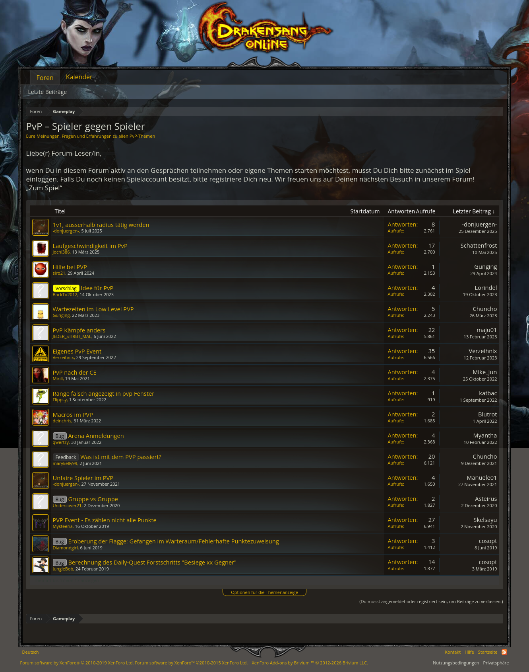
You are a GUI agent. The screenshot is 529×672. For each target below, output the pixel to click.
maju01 (487, 330)
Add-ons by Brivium (310, 663)
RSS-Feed (504, 652)
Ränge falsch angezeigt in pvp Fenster (104, 393)
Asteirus (486, 498)
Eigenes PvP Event (77, 351)
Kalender (79, 76)
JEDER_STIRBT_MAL (72, 336)
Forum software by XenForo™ (191, 663)
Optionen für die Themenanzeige (264, 592)
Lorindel (486, 287)
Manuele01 (482, 477)
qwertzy (61, 442)
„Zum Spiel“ (44, 187)
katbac (488, 393)
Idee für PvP (97, 288)
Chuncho (485, 309)
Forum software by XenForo (77, 663)
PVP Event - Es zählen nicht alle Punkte (105, 520)
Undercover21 (67, 505)
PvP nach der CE (75, 372)
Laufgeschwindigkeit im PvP (90, 246)
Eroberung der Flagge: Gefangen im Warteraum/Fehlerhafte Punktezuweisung (173, 541)
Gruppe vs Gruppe (93, 499)
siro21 (59, 273)
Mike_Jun (485, 372)
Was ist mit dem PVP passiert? (120, 457)
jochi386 (61, 252)
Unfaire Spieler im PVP (83, 478)
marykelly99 (65, 463)
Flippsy (60, 399)
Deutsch (30, 652)
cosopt (488, 541)
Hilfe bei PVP (70, 267)
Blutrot (487, 414)
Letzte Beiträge (47, 92)
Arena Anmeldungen (96, 436)
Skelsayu (485, 520)
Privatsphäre (496, 663)
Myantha (485, 435)
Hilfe (469, 652)
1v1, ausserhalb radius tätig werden (101, 225)
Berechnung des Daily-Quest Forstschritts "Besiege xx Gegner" (152, 562)
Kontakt (453, 652)
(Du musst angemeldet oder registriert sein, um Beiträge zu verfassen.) (431, 601)
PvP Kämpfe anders (79, 330)
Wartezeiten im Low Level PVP (93, 309)
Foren (45, 77)
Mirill (58, 378)
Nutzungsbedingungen (456, 663)
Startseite (488, 652)
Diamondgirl (65, 548)
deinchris (62, 421)
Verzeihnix (63, 357)
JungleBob (63, 569)
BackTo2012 (65, 294)
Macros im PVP (73, 414)
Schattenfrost (479, 245)
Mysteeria (63, 526)
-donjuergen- (66, 231)
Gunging (485, 266)
